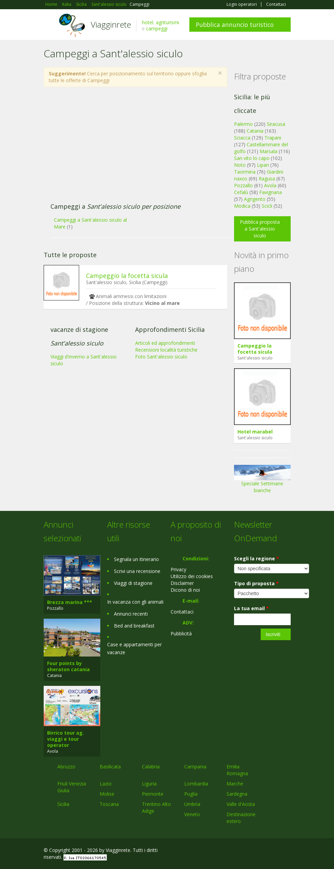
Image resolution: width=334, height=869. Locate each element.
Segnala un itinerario (136, 559)
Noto (240, 165)
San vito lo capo (252, 158)
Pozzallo (243, 185)
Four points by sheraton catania (68, 666)
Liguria (149, 783)
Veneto (192, 814)
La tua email (251, 608)
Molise (107, 794)
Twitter (271, 851)
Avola (270, 185)
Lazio (106, 783)
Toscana (109, 804)
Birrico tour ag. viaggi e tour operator (65, 739)
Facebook (239, 851)
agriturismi (167, 22)
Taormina (245, 171)
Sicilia (63, 804)
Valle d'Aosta (241, 804)
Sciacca (242, 137)
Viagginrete (111, 24)
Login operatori (242, 4)
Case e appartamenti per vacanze (134, 648)
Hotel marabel (255, 431)
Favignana (270, 192)
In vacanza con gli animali (135, 602)
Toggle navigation (50, 25)
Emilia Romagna (237, 770)
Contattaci (276, 4)
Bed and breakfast (134, 625)
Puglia (191, 794)
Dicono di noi (185, 590)
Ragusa (267, 178)
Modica (242, 206)
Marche (235, 783)
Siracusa (276, 124)
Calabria (151, 766)
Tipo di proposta (256, 583)
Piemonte (152, 794)
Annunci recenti (131, 613)
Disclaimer (182, 583)
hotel (147, 22)
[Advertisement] (131, 148)
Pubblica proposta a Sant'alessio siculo (260, 229)
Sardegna (237, 794)
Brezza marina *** (69, 602)
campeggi (157, 28)
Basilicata (110, 766)
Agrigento (254, 199)
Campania (195, 766)
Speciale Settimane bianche (262, 481)
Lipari (263, 165)
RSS (287, 851)
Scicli (267, 206)
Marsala (268, 151)
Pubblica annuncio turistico (235, 24)
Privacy (178, 569)
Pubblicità (181, 633)
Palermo (243, 124)
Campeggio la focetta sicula (127, 275)
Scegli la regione (256, 558)
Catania (255, 131)
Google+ (254, 851)
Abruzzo (66, 766)
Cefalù (241, 192)
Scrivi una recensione (137, 571)
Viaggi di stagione (133, 583)
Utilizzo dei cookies (192, 576)
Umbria (192, 804)
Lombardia (196, 783)
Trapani (272, 137)
